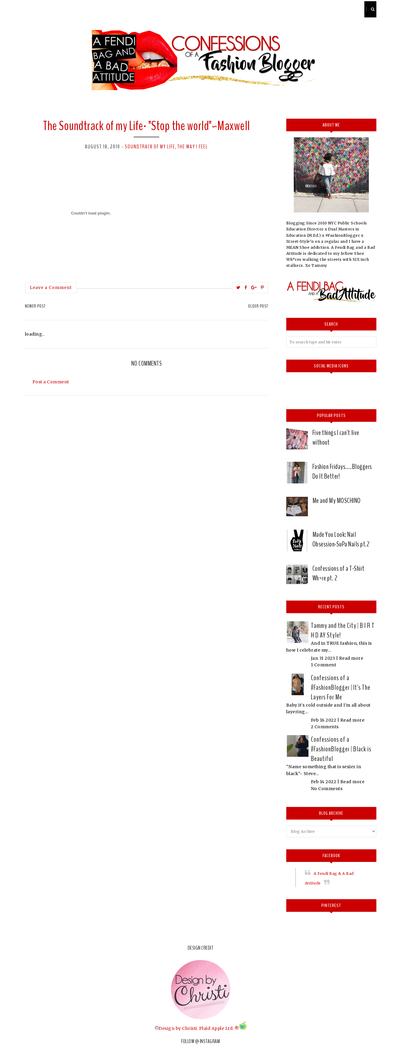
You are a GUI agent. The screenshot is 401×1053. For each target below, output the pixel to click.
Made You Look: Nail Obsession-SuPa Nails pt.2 (341, 539)
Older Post (258, 306)
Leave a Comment (51, 287)
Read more (351, 658)
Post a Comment (50, 382)
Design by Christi (178, 1028)
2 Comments (325, 726)
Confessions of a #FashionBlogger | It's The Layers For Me (340, 687)
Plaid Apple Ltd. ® (219, 1028)
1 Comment (323, 665)
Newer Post (35, 306)
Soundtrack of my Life (150, 146)
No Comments (327, 788)
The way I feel (192, 146)
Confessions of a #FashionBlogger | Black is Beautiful (341, 749)
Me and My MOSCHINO (336, 500)
